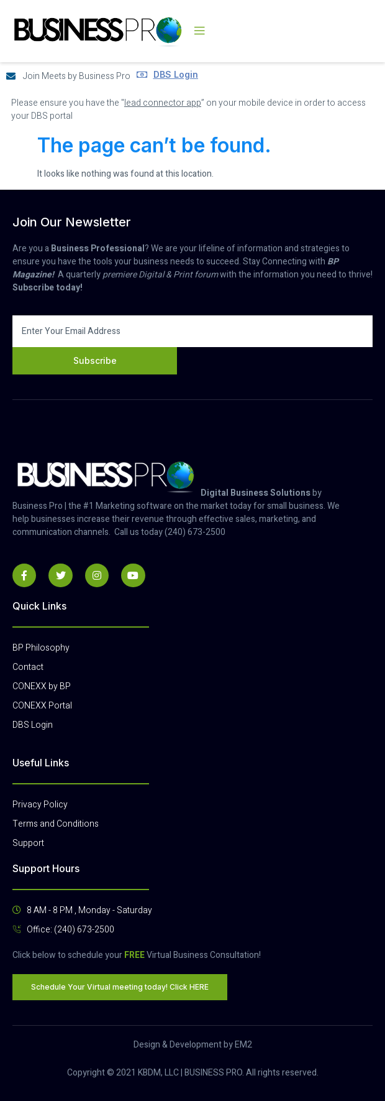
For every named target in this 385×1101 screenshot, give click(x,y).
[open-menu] (199, 31)
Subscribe (95, 360)
